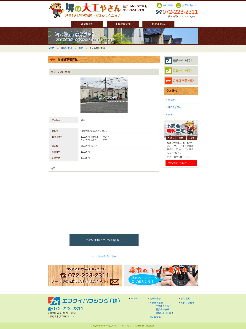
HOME (51, 48)
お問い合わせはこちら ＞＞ (181, 163)
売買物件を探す (179, 60)
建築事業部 (87, 24)
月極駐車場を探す (180, 80)
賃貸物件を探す (179, 70)
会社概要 (164, 5)
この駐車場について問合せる (104, 240)
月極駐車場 (66, 48)
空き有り (172, 100)
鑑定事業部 (158, 24)
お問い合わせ (186, 5)
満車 (80, 48)
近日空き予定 (174, 107)
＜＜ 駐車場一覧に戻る (104, 256)
